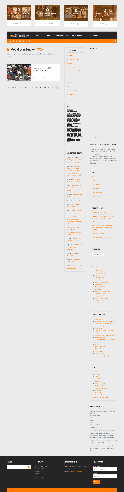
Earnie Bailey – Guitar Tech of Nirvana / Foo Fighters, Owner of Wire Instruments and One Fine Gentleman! (74, 170)
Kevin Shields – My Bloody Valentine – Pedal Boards (74, 188)
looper (69, 141)
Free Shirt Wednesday (73, 59)
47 (45, 87)
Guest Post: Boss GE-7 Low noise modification (75, 247)
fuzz (79, 120)
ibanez (69, 128)
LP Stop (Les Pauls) (100, 386)
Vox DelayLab (76, 200)
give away (70, 115)
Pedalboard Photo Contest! (100, 212)
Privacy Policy (96, 196)
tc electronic (77, 115)
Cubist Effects (99, 275)
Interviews (69, 63)
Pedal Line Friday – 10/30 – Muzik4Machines (43, 69)
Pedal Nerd (98, 390)
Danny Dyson (98, 328)
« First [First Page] (20, 87)
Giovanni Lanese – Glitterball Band (105, 335)
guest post (70, 138)
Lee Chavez (98, 344)
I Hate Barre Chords (100, 337)
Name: (95, 473)
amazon (73, 116)
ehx (72, 110)
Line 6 (71, 121)
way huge (70, 131)
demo (69, 130)
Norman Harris (99, 353)
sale (68, 116)
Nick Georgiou (99, 351)
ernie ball (74, 130)
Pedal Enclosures (100, 293)
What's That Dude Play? (101, 397)
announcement (71, 140)
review (75, 131)
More (23, 24)
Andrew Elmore (99, 319)
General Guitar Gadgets (101, 282)
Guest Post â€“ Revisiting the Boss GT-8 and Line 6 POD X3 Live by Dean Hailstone (103, 227)
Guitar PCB (98, 284)
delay (75, 120)
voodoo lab (70, 136)
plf (68, 121)
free (80, 133)
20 (33, 87)
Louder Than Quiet (100, 383)
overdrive (69, 120)
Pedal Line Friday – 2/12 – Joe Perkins (103, 237)
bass (79, 130)
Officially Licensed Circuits (102, 291)
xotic (76, 135)
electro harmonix (71, 113)
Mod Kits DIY (98, 289)
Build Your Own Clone (101, 273)
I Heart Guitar (98, 381)
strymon (69, 125)
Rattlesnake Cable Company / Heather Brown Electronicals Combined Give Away (103, 219)
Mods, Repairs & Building (74, 71)
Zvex (68, 135)
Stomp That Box (99, 300)
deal (80, 123)
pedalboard (74, 133)
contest (69, 118)
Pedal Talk (69, 83)
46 (41, 87)
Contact (48, 35)
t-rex (68, 133)
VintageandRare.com (101, 395)
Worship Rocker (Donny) (102, 356)
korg (79, 135)
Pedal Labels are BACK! (99, 233)
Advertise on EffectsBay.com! (103, 138)
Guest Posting (62, 35)
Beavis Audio (98, 270)
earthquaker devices (72, 126)
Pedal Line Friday (93, 35)
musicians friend (76, 128)
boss (68, 110)
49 (53, 87)
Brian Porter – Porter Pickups (103, 323)
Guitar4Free (98, 379)
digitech (75, 118)
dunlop (78, 116)
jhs (75, 136)
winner (76, 121)
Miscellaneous (71, 67)
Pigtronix (80, 136)
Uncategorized (71, 94)
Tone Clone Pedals (100, 303)
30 (37, 87)
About (37, 35)
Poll (68, 86)
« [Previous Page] (25, 87)
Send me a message (77, 471)
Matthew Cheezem (100, 349)
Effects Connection (100, 280)
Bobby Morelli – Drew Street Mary (104, 321)
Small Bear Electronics (101, 298)
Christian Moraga (100, 326)
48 (49, 87)
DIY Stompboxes (99, 277)
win (72, 135)
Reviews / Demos (72, 90)
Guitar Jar (97, 376)
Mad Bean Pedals (100, 287)
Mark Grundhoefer (100, 346)
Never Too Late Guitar (101, 388)
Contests (69, 55)
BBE (80, 131)
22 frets (97, 372)
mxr (79, 113)
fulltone (76, 123)
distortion (69, 123)
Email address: (97, 466)
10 (29, 87)
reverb (78, 140)
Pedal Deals (77, 35)
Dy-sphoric (98, 374)
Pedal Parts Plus (99, 296)
